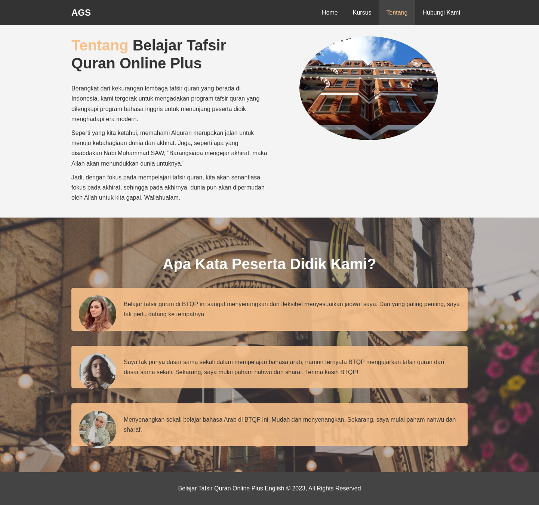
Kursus (362, 12)
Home (330, 12)
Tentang (397, 12)
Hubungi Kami (442, 12)
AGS (81, 12)
